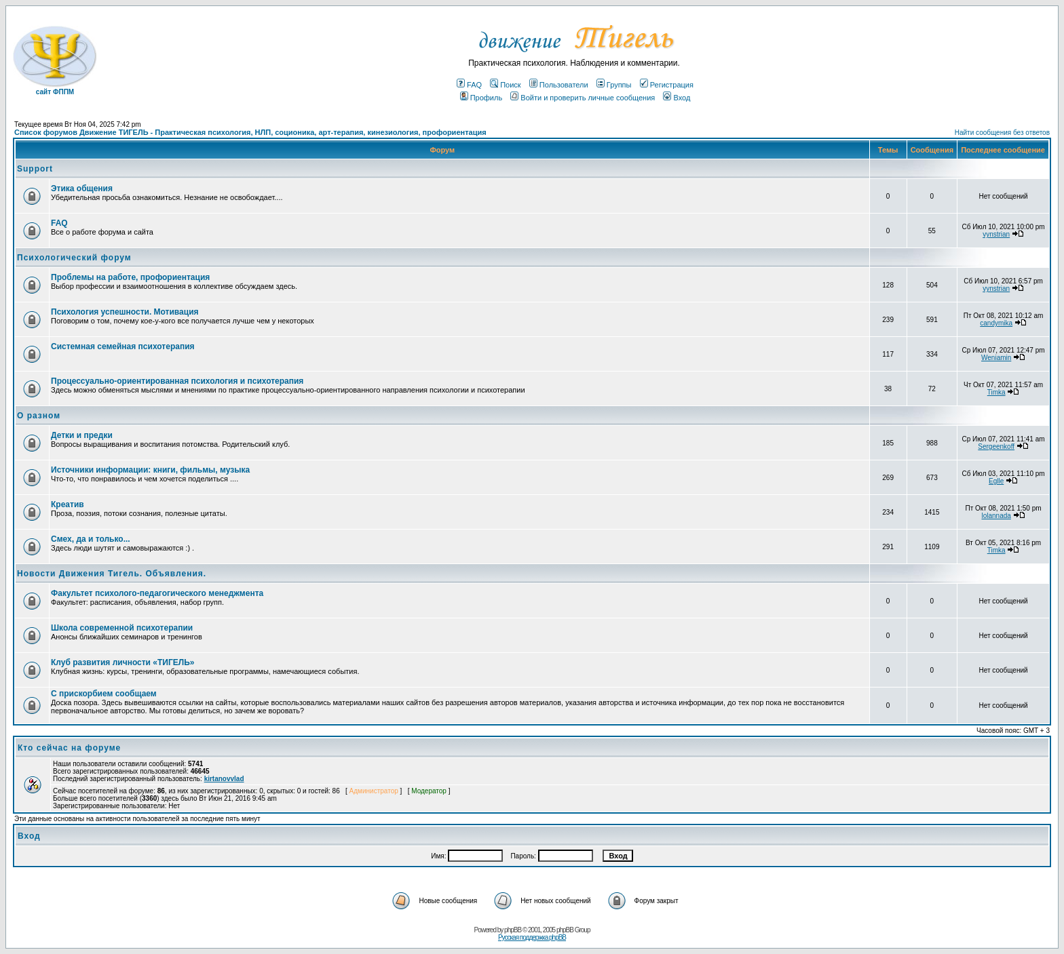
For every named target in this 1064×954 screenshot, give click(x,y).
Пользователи (558, 85)
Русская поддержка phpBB (532, 937)
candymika (996, 323)
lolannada (995, 515)
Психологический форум (74, 257)
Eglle (996, 481)
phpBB (512, 930)
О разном (38, 415)
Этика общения (82, 188)
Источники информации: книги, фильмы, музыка (150, 470)
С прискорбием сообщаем (104, 693)
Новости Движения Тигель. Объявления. (111, 573)
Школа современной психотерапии (122, 628)
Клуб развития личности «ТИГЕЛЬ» (122, 662)
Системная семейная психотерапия (123, 346)
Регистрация (667, 85)
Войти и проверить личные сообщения (582, 98)
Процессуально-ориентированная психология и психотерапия (177, 381)
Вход (676, 98)
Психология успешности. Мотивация (125, 312)
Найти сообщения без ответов (1002, 132)
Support (35, 169)
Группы (614, 85)
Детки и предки (82, 435)
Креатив (67, 504)
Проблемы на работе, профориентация (130, 277)
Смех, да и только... (90, 539)
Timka (996, 392)
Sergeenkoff (996, 446)
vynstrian (996, 234)
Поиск (505, 85)
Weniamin (996, 357)
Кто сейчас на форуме (69, 748)
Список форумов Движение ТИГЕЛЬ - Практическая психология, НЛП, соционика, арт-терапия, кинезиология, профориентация (250, 132)
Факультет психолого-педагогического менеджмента (157, 593)
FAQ (469, 85)
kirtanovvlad (224, 778)
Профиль (481, 98)
